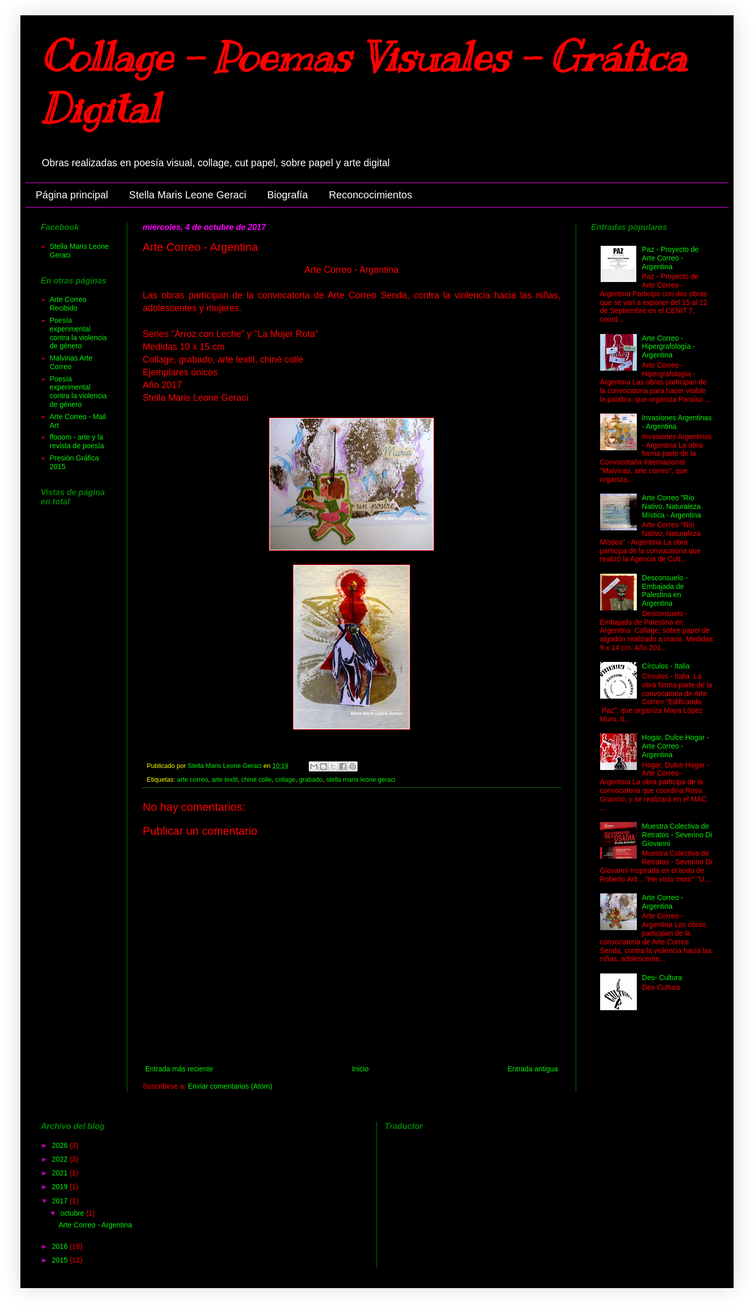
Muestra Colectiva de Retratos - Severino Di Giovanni (677, 835)
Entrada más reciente (179, 1069)
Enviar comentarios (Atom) (230, 1086)
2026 (61, 1145)
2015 (61, 1260)
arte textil (224, 779)
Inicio (360, 1069)
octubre (73, 1213)
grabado (310, 779)
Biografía (287, 194)
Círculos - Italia (665, 666)
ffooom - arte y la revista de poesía (77, 441)
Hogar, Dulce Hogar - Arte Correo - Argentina (675, 746)
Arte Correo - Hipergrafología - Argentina (668, 347)
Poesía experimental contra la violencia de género (78, 333)
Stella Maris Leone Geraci (187, 194)
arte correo (192, 779)
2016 (61, 1246)
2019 (61, 1187)
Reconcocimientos (370, 194)
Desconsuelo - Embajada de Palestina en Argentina (665, 590)
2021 (61, 1173)
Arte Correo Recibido (68, 303)
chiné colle (256, 779)
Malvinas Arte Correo (71, 362)
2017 (61, 1201)
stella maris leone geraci (360, 779)
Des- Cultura (662, 977)
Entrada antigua (532, 1069)
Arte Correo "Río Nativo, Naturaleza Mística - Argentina (671, 506)
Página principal (72, 194)
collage (285, 779)
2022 (61, 1159)
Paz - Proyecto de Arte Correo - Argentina (670, 258)
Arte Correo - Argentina (662, 901)
